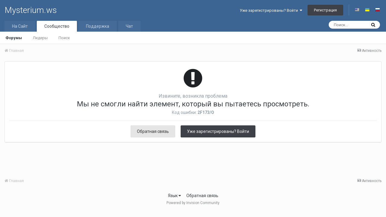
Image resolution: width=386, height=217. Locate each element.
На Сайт (20, 26)
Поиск (64, 38)
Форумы (13, 38)
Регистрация (325, 10)
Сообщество (56, 26)
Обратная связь (153, 131)
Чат (129, 26)
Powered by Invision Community (193, 203)
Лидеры (40, 38)
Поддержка (97, 26)
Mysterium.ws (31, 10)
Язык (174, 195)
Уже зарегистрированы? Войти (271, 10)
